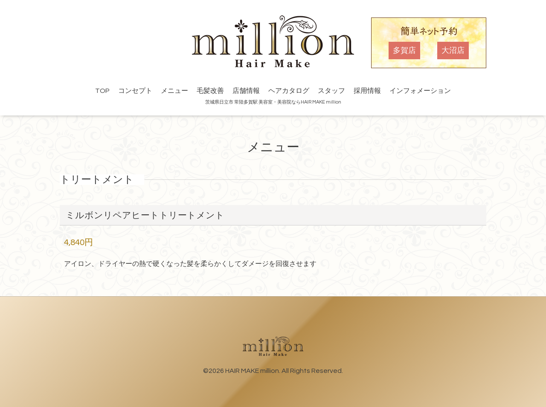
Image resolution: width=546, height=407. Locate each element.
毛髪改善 (210, 90)
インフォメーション (420, 90)
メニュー (174, 90)
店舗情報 (246, 90)
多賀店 (404, 50)
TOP (102, 90)
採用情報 (367, 90)
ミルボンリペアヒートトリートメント (145, 215)
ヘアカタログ (288, 90)
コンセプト (135, 90)
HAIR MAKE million (252, 370)
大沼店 (453, 50)
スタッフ (331, 90)
